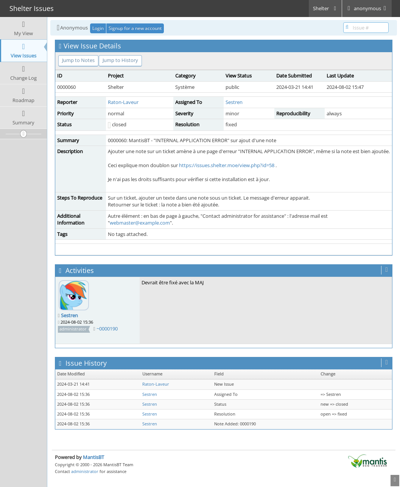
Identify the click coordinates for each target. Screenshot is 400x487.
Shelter (325, 8)
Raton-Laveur (123, 102)
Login (98, 28)
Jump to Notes (78, 60)
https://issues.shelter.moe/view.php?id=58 (226, 165)
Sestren (234, 102)
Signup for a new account (135, 28)
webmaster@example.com (140, 222)
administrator (84, 471)
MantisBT (93, 457)
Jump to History (120, 60)
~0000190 (107, 328)
